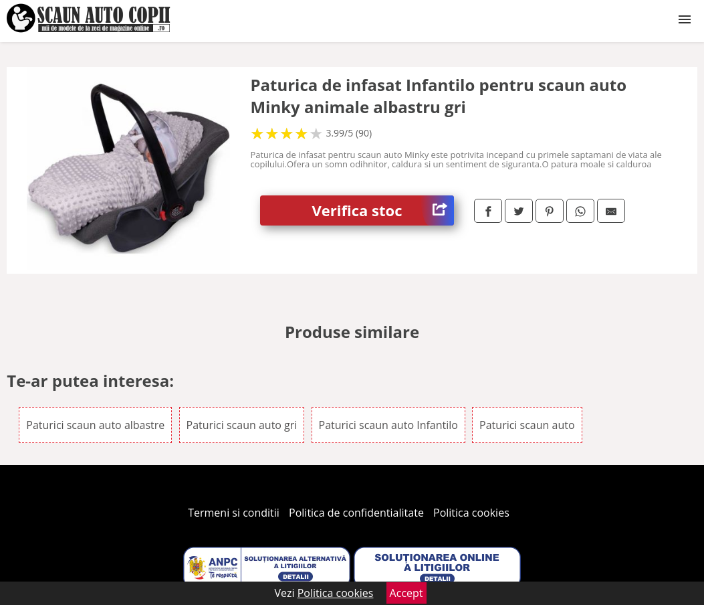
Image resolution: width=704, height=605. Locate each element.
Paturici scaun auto (526, 425)
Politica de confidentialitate (356, 512)
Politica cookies (471, 512)
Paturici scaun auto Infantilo (388, 425)
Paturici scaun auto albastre (95, 425)
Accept (406, 593)
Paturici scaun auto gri (242, 425)
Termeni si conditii (233, 512)
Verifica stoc (383, 210)
